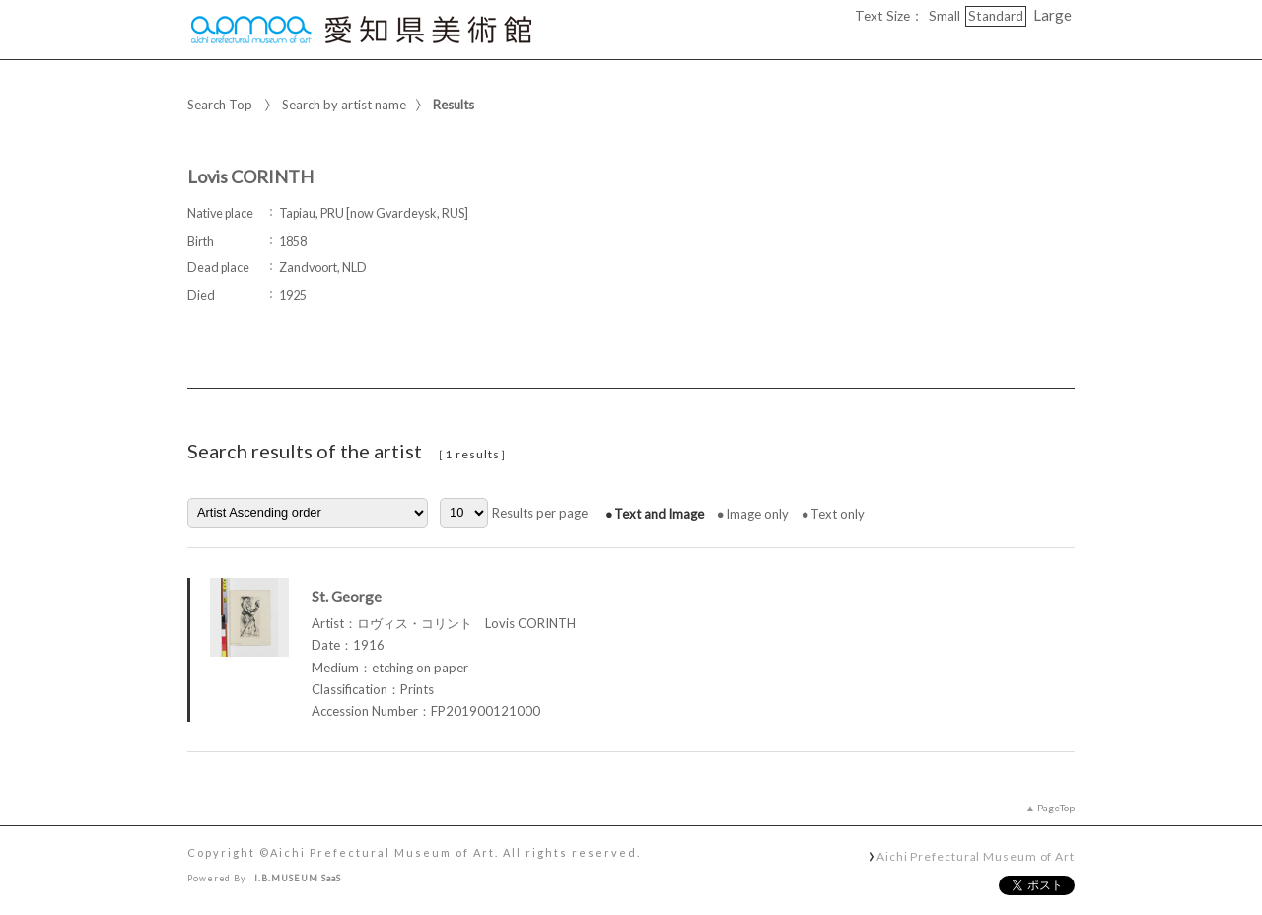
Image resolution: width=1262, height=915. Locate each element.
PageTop (1056, 807)
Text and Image (659, 514)
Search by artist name (344, 104)
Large (1052, 15)
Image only (757, 514)
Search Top (219, 104)
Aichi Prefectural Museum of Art (975, 856)
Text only (837, 514)
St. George (347, 596)
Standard (995, 16)
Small (944, 16)
